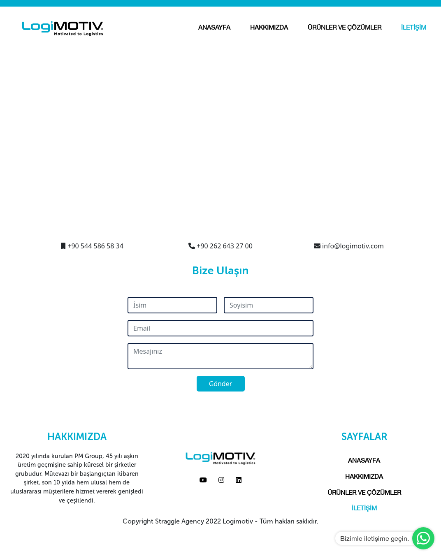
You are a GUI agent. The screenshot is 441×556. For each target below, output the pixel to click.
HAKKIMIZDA (269, 27)
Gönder (220, 383)
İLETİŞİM (413, 27)
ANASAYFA (214, 27)
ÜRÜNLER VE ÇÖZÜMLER (344, 27)
